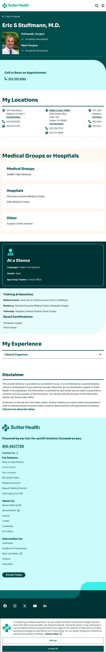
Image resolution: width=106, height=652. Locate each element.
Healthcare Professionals (14, 548)
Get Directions (13, 117)
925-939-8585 (15, 79)
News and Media (12, 553)
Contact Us (8, 453)
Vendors (6, 558)
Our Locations (9, 472)
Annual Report (11, 510)
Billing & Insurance (11, 482)
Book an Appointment (13, 462)
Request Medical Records (14, 488)
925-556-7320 (56, 128)
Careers (6, 520)
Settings (53, 645)
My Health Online (10, 477)
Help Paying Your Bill (12, 493)
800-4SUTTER (13, 446)
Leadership (7, 526)
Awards (6, 515)
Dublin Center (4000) (59, 110)
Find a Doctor (8, 467)
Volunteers (7, 564)
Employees (7, 543)
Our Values (7, 531)
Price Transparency (29, 623)
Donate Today (14, 574)
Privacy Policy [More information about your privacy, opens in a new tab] (54, 639)
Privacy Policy (48, 623)
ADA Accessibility (9, 623)
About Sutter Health (11, 505)
